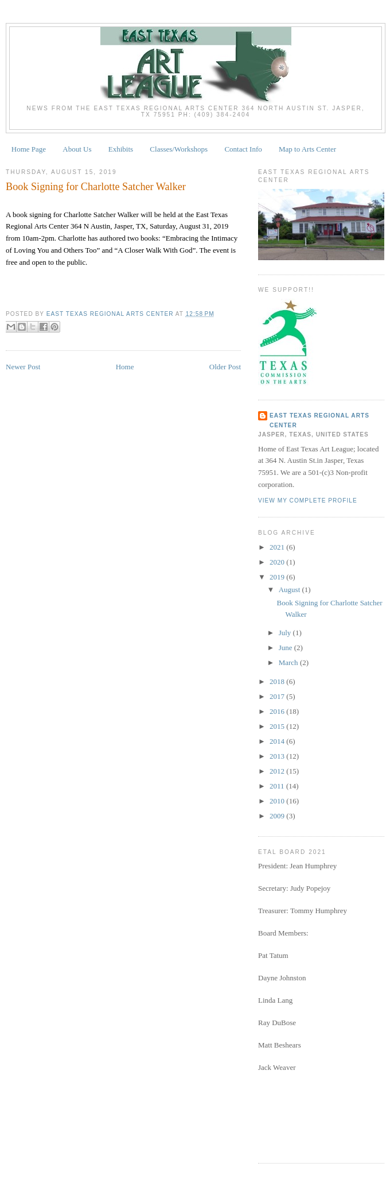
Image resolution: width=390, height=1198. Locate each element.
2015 (278, 726)
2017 (278, 696)
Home (125, 366)
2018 (278, 681)
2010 (278, 801)
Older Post (225, 366)
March (289, 662)
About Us (77, 149)
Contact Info (243, 149)
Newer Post (23, 366)
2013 (278, 756)
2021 (278, 547)
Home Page (28, 149)
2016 (278, 711)
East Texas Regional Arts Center (319, 420)
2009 (278, 815)
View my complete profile (307, 500)
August (290, 589)
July (286, 632)
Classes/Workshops (179, 149)
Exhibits (120, 149)
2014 (278, 741)
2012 (278, 771)
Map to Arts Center (307, 149)
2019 (278, 577)
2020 (278, 562)
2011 (278, 786)
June (286, 647)
